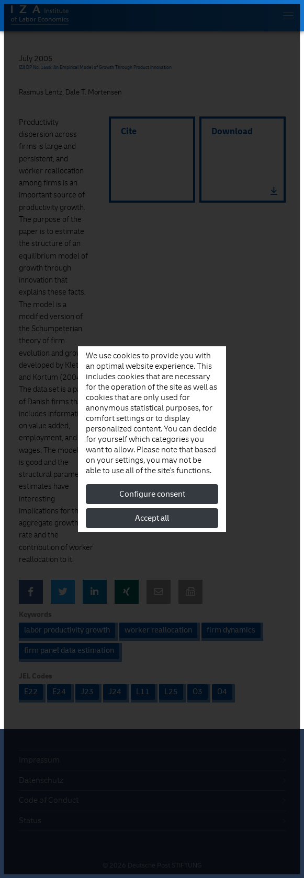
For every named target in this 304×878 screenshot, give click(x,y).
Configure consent (152, 494)
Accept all (152, 518)
